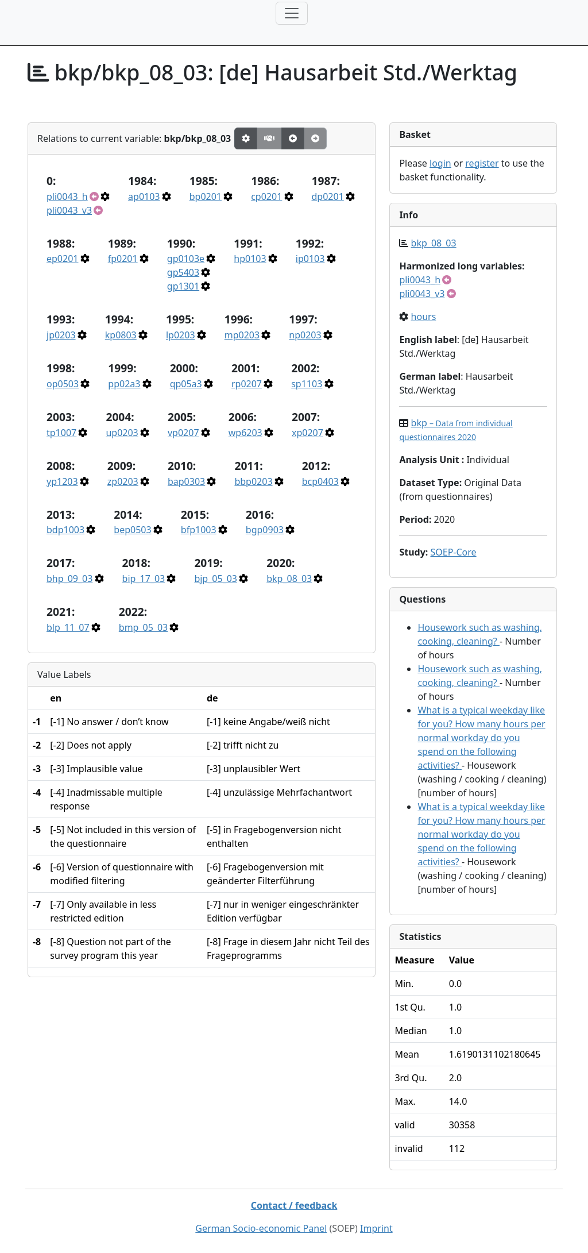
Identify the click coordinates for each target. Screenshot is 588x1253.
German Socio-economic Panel (261, 1228)
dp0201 (328, 196)
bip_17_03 (143, 578)
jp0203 (61, 335)
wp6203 (245, 432)
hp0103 (250, 258)
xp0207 (307, 432)
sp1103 (306, 383)
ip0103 (310, 258)
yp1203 (62, 481)
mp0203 (242, 335)
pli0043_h (67, 196)
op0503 (63, 383)
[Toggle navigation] (292, 13)
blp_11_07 (68, 627)
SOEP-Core (453, 552)
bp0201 (205, 196)
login (440, 163)
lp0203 (180, 335)
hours (423, 316)
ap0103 (144, 196)
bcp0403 (320, 481)
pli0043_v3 (69, 210)
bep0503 (132, 529)
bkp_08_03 (289, 578)
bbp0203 (253, 481)
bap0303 (186, 481)
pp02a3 (124, 383)
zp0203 (122, 481)
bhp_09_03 (69, 578)
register (481, 163)
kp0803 (121, 335)
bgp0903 (265, 529)
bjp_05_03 (215, 578)
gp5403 (183, 272)
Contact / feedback (294, 1205)
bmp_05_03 (143, 627)
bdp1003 (65, 529)
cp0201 (266, 196)
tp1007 (61, 432)
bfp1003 (198, 529)
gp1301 (183, 286)
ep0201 (62, 258)
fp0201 (123, 258)
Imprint (376, 1228)
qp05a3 (186, 383)
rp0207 (246, 383)
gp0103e (185, 258)
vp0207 (183, 432)
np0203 (305, 335)
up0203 (122, 432)
